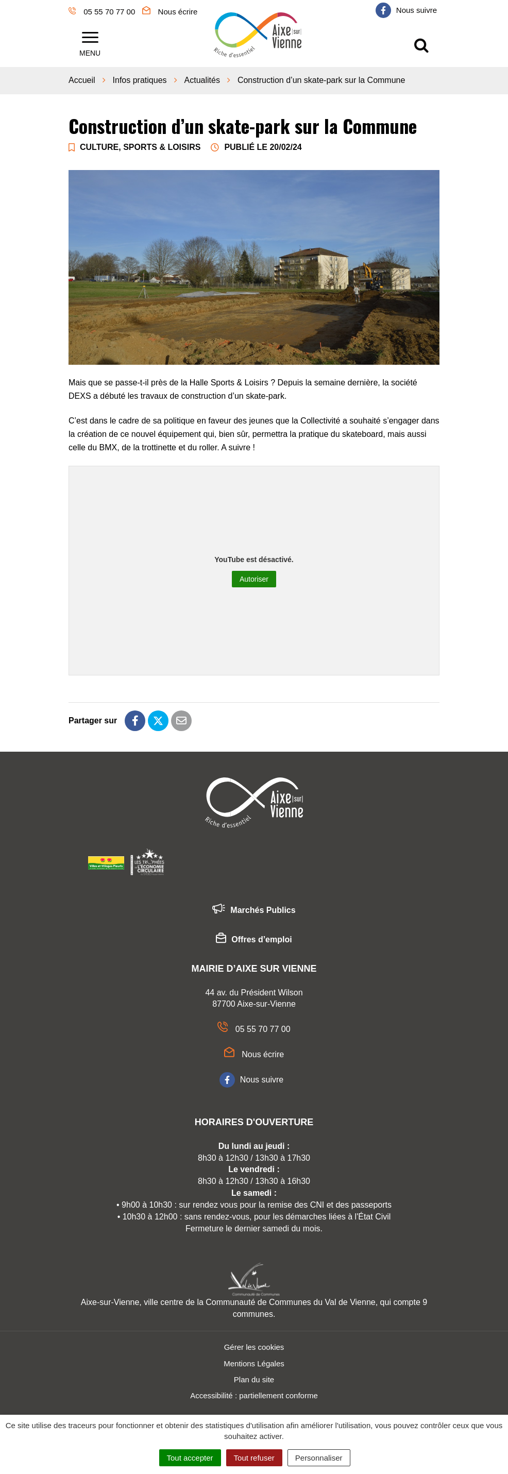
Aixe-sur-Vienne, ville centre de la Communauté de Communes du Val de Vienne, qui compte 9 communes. (254, 1306)
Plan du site (254, 1377)
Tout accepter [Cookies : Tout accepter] (190, 1457)
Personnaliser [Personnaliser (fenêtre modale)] (319, 1457)
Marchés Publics (253, 908)
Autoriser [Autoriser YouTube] (254, 577)
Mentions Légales (254, 1361)
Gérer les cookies (254, 1345)
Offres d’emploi (254, 937)
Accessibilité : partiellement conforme (254, 1393)
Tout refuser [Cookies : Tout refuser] (254, 1457)
